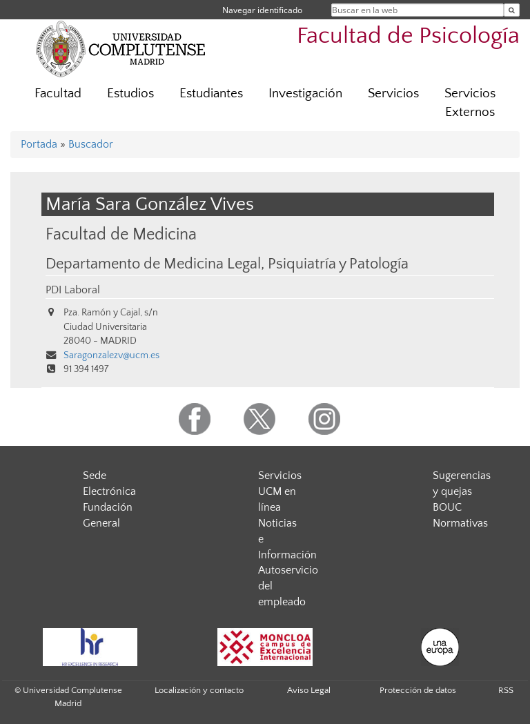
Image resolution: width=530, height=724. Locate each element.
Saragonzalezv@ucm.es (111, 355)
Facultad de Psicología (408, 36)
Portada (39, 144)
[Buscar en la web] (512, 10)
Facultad (58, 93)
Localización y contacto (199, 690)
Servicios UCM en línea (280, 491)
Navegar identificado (262, 10)
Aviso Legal (309, 690)
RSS (505, 690)
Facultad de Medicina (121, 234)
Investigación (305, 93)
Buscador (90, 144)
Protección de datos (418, 690)
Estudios (130, 93)
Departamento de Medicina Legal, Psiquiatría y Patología (227, 264)
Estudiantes (211, 93)
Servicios (393, 93)
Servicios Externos (469, 102)
